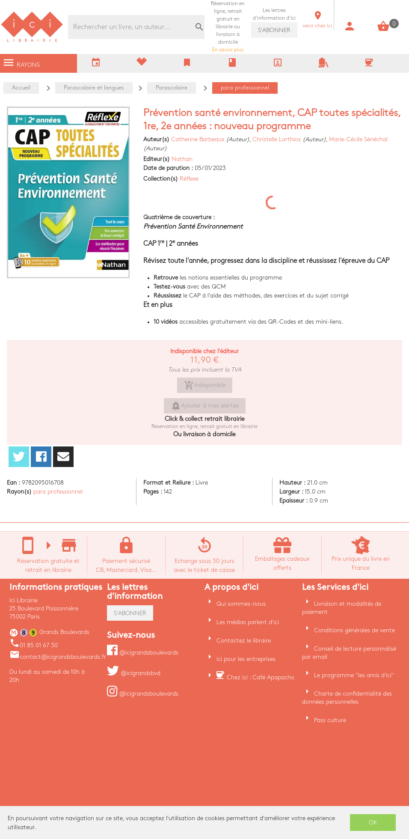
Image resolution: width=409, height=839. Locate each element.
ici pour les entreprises (246, 659)
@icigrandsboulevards (142, 652)
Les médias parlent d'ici (247, 622)
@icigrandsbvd (133, 673)
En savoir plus (228, 26)
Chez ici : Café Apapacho (260, 677)
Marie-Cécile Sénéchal (358, 139)
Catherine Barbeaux (197, 139)
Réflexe (189, 178)
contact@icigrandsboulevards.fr (57, 657)
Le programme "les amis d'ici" (354, 675)
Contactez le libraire (243, 640)
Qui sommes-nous (241, 604)
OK (373, 822)
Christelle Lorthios (276, 139)
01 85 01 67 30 (33, 645)
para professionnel (58, 491)
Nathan (182, 159)
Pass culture (330, 720)
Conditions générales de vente (354, 630)
